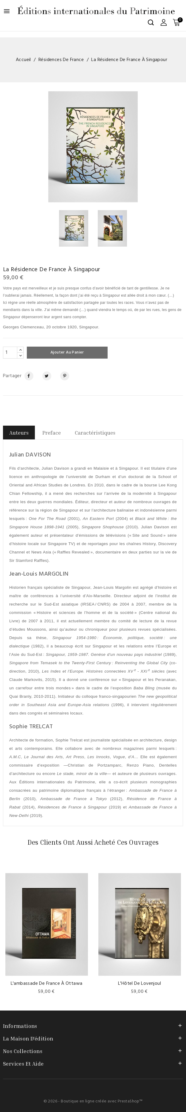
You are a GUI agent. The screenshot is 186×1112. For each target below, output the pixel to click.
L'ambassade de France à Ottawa (47, 983)
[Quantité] (10, 353)
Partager (26, 375)
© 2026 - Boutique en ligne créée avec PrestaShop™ (93, 1101)
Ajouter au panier (67, 352)
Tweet (44, 375)
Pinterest (62, 375)
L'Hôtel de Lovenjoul (139, 983)
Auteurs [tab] (19, 432)
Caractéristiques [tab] (95, 432)
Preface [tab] (51, 432)
